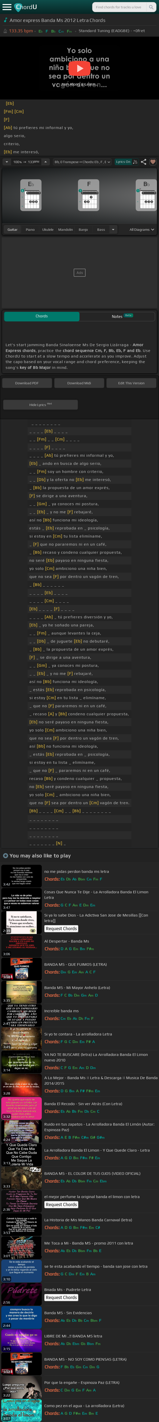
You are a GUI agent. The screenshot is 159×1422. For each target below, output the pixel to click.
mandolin (65, 229)
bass (101, 229)
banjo (83, 229)
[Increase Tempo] (45, 161)
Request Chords (61, 928)
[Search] (150, 7)
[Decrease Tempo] (7, 161)
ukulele (47, 229)
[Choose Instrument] (113, 229)
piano (30, 229)
